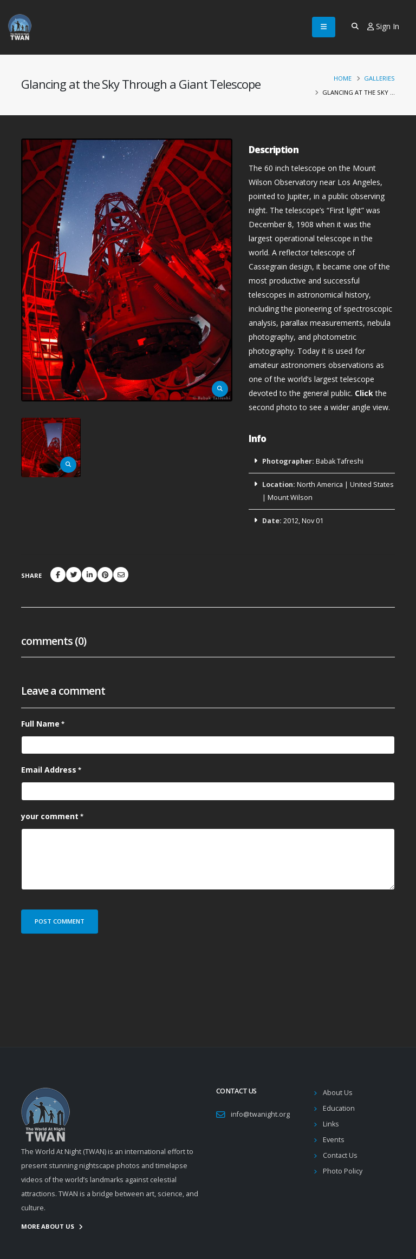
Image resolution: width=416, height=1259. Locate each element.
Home (343, 78)
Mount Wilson (290, 497)
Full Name (40, 724)
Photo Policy (342, 1171)
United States (372, 484)
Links (331, 1124)
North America (320, 484)
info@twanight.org (260, 1114)
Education (339, 1108)
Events (333, 1139)
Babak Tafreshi (339, 461)
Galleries (379, 78)
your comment (50, 816)
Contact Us (340, 1155)
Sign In (383, 26)
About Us (338, 1092)
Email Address (48, 769)
